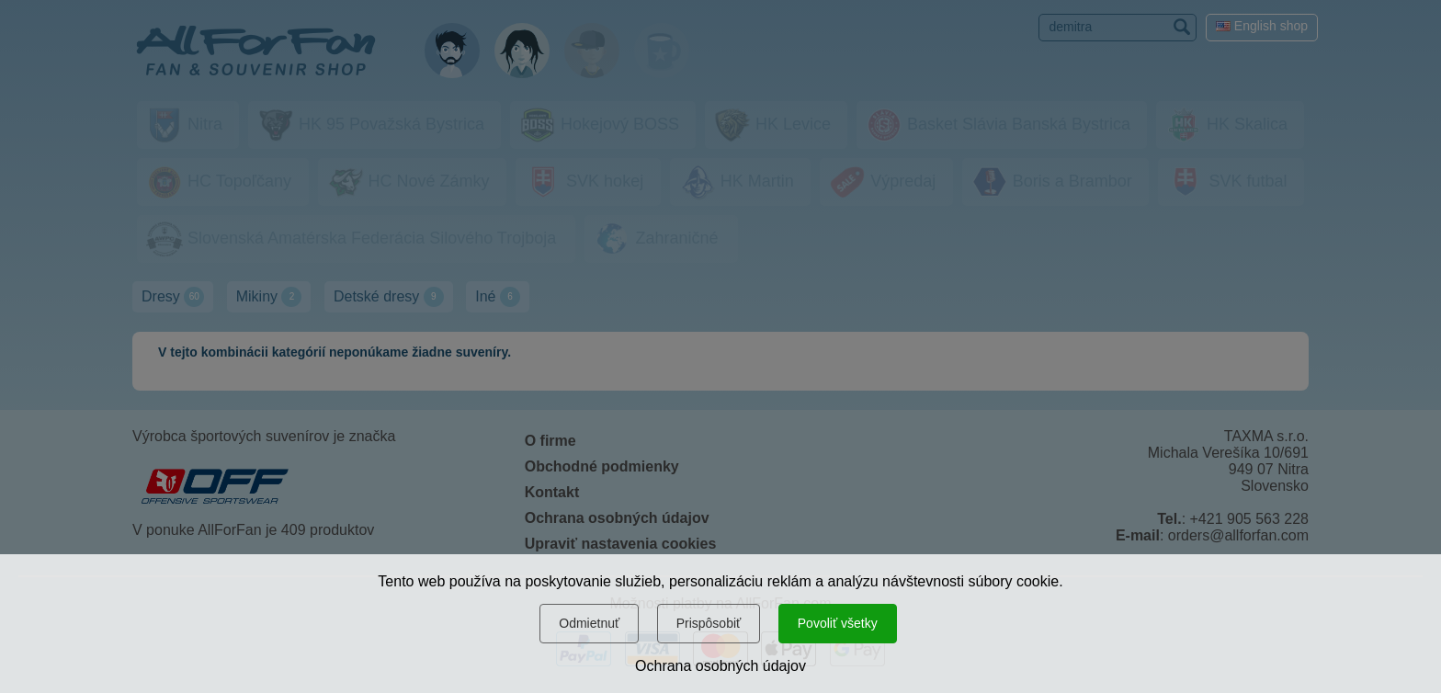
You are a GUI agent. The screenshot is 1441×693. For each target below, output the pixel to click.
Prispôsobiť (709, 623)
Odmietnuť (589, 623)
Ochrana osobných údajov (720, 666)
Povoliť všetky (838, 623)
